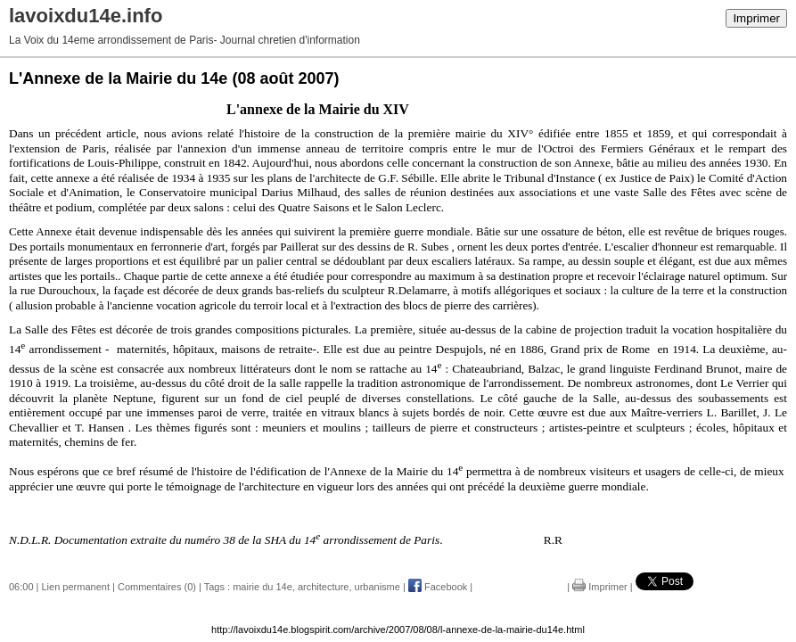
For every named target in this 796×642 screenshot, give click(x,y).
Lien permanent (76, 586)
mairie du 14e (262, 586)
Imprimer (756, 18)
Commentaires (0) (157, 586)
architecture (323, 586)
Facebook (437, 586)
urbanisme (377, 586)
